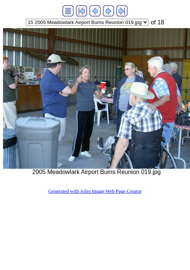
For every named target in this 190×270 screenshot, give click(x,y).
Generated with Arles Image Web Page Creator (95, 191)
